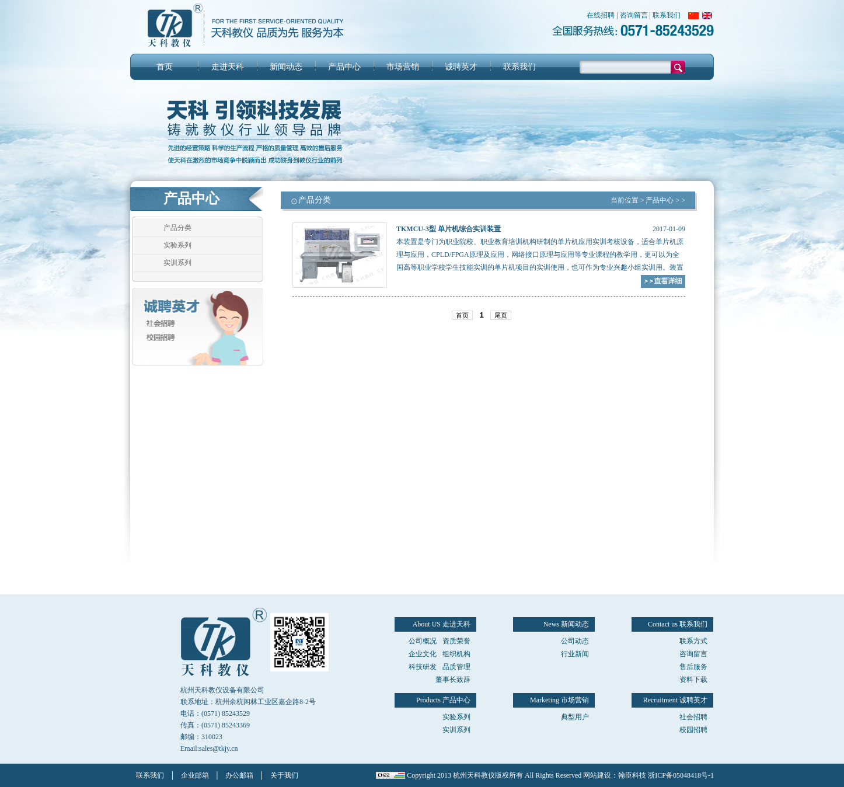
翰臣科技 (632, 775)
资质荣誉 (456, 641)
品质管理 (456, 667)
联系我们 (667, 15)
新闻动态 (286, 66)
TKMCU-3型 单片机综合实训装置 (448, 229)
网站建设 (597, 775)
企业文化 (423, 654)
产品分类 (177, 228)
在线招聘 (601, 15)
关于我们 (284, 775)
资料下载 (693, 679)
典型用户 (575, 717)
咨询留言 (634, 15)
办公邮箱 (239, 775)
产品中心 (344, 66)
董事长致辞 (452, 679)
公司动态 (575, 641)
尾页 (500, 315)
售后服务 (693, 667)
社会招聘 (693, 717)
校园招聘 (693, 730)
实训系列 (177, 263)
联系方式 (693, 641)
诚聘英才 (461, 66)
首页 (164, 66)
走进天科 (227, 66)
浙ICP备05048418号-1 (681, 775)
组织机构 (456, 654)
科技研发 (423, 667)
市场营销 (402, 66)
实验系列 (177, 245)
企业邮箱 (195, 775)
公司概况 (423, 641)
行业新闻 (575, 654)
